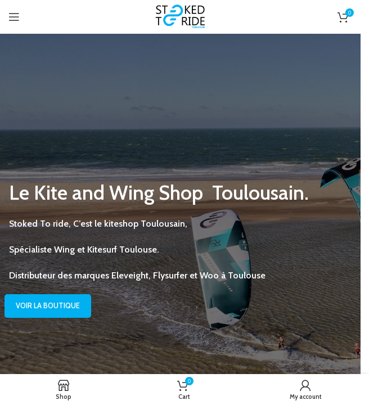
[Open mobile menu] (14, 17)
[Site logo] (180, 16)
